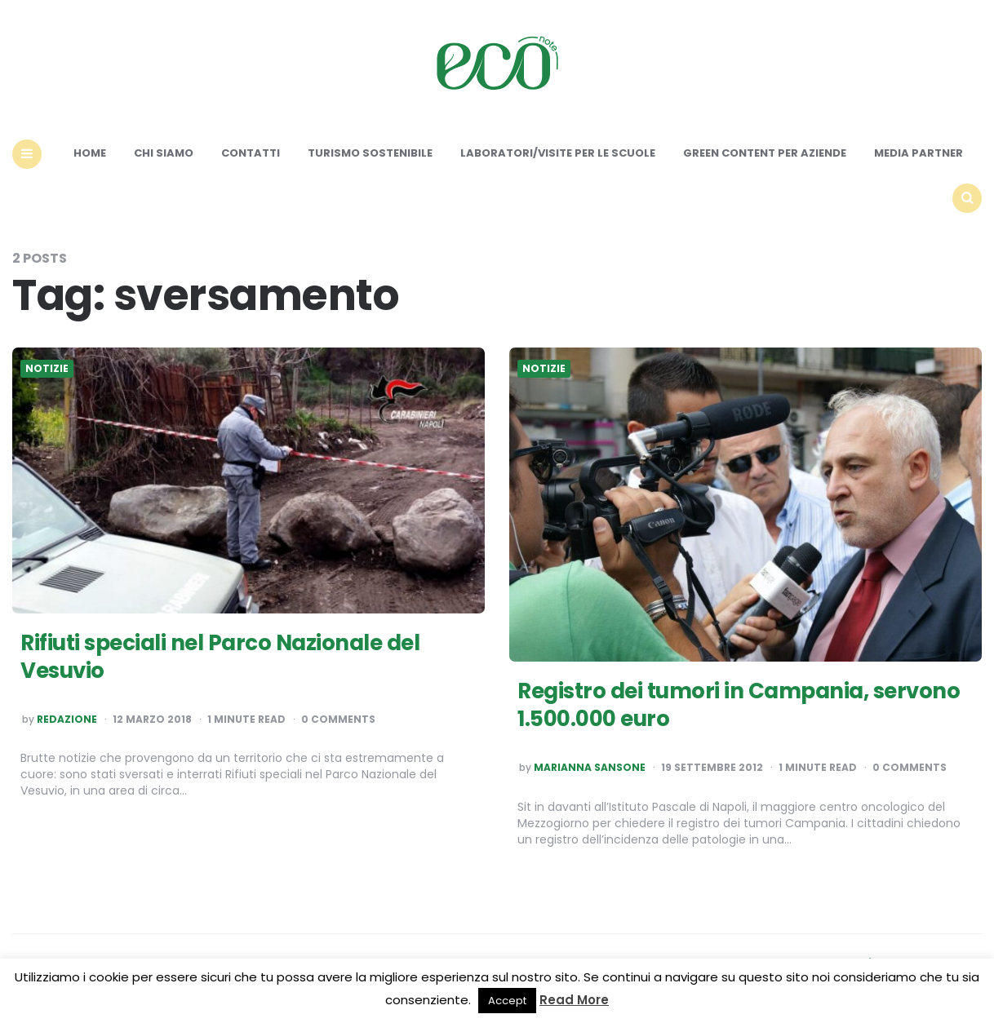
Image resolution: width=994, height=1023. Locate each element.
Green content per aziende (764, 153)
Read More (574, 999)
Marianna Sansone (590, 767)
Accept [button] (507, 1000)
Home (89, 153)
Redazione (67, 719)
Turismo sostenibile (370, 153)
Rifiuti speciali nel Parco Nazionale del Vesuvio (219, 656)
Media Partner (918, 153)
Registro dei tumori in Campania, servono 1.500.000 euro (738, 704)
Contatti (250, 153)
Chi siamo (163, 153)
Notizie (47, 368)
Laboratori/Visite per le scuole (557, 153)
